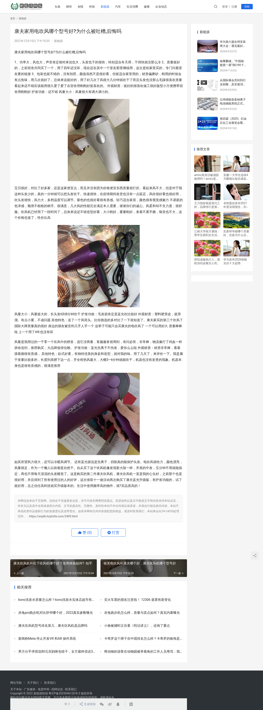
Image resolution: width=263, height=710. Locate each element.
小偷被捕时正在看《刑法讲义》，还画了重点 (136, 626)
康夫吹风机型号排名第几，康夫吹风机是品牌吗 (52, 626)
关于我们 (33, 682)
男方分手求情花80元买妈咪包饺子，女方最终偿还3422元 (57, 651)
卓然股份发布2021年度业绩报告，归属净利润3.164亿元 (236, 205)
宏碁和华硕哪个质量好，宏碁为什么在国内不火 (236, 233)
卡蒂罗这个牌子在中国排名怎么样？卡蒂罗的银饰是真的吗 (143, 639)
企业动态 (161, 6)
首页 (12, 18)
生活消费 (132, 6)
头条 (57, 6)
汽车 (118, 6)
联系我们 (50, 682)
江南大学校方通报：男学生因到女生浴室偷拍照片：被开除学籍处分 (207, 233)
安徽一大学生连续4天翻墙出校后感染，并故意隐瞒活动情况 (236, 177)
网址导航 (16, 682)
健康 (147, 6)
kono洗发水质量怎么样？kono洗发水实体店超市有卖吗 (57, 600)
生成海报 (87, 704)
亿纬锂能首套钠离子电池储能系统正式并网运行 (233, 103)
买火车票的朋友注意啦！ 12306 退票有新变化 (137, 600)
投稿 (247, 6)
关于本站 (16, 689)
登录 (225, 6)
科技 (92, 6)
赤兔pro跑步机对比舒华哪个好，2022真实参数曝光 (55, 613)
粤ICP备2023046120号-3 (64, 693)
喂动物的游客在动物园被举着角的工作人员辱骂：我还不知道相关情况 (143, 651)
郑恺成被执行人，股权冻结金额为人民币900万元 (207, 261)
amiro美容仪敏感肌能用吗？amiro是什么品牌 (206, 177)
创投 (80, 6)
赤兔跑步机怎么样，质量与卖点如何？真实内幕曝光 (141, 613)
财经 (69, 6)
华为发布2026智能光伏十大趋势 (235, 261)
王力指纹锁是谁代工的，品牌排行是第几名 (207, 205)
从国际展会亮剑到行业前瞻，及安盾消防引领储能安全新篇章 (233, 84)
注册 (234, 6)
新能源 (105, 6)
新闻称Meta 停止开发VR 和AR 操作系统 (46, 639)
